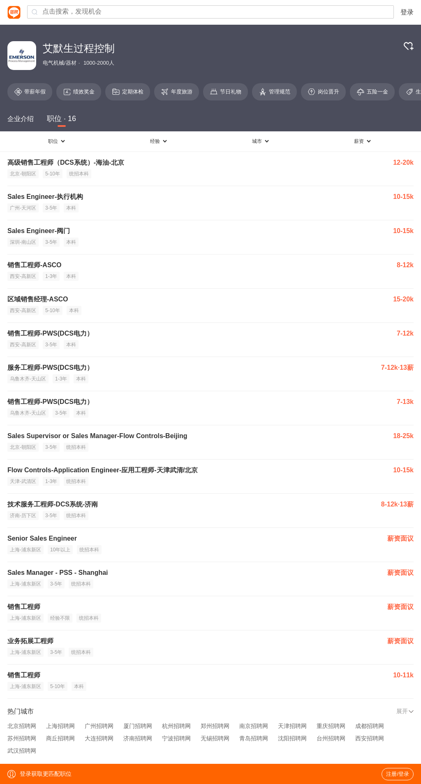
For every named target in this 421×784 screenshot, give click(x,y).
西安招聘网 (369, 738)
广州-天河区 (23, 208)
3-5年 (51, 208)
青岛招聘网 (253, 738)
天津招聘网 (292, 726)
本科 (71, 208)
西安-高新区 (23, 276)
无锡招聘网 (215, 738)
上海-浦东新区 (25, 550)
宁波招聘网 (176, 738)
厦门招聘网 (137, 726)
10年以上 (60, 550)
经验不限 (60, 618)
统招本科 (79, 174)
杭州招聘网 (176, 726)
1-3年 (51, 276)
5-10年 (52, 174)
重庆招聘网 (331, 726)
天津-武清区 (23, 481)
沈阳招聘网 (292, 738)
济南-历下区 (23, 515)
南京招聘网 (253, 726)
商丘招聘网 (60, 738)
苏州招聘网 (21, 738)
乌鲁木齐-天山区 (28, 379)
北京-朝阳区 (23, 174)
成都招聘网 (369, 726)
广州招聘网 (99, 726)
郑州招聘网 (215, 726)
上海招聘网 (60, 726)
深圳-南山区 (23, 242)
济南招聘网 (137, 738)
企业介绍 (20, 118)
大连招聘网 (99, 738)
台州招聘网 (331, 738)
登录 (407, 12)
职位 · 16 (61, 118)
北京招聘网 (21, 726)
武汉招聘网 (21, 750)
